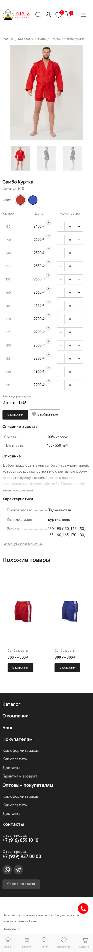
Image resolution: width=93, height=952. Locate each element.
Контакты (13, 824)
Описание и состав (19, 426)
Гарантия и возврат (19, 776)
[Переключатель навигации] (83, 14)
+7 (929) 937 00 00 (21, 856)
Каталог (11, 704)
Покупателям (17, 739)
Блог (7, 727)
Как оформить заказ (20, 751)
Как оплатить (14, 759)
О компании (15, 715)
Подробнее (11, 929)
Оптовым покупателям (27, 785)
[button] (48, 14)
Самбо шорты (17, 650)
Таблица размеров (16, 396)
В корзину (15, 414)
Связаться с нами (21, 884)
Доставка (11, 768)
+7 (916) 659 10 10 (20, 840)
